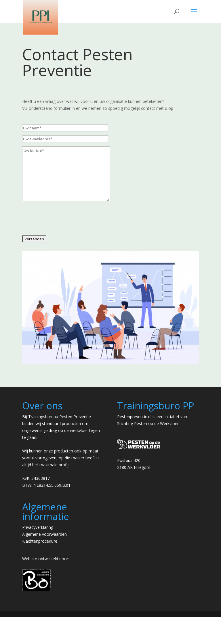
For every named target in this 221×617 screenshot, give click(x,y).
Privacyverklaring (37, 527)
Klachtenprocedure (39, 541)
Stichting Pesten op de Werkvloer (148, 423)
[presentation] (66, 222)
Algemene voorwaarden (44, 534)
